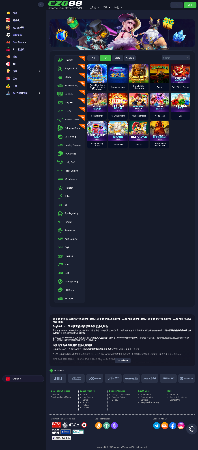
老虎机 (94, 7)
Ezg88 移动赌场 (60, 354)
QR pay (115, 400)
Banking (144, 400)
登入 (176, 5)
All (93, 58)
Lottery (86, 407)
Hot (105, 58)
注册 (190, 5)
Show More (122, 360)
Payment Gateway (119, 397)
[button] (22, 71)
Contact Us (175, 400)
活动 (106, 7)
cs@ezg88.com (64, 397)
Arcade (130, 58)
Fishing (86, 405)
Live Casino (88, 397)
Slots (117, 58)
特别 (118, 7)
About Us (174, 394)
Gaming (86, 400)
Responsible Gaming (150, 402)
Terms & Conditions (178, 397)
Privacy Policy (147, 397)
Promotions (146, 394)
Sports (86, 402)
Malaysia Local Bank (121, 394)
